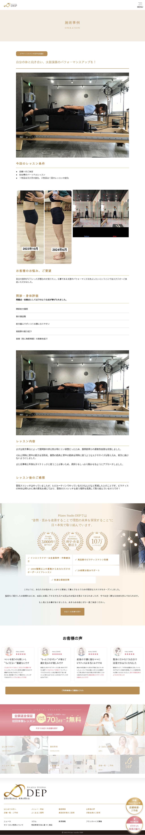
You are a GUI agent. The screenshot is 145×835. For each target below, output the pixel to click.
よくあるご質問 (37, 813)
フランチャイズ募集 (94, 821)
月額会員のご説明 (93, 813)
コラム (34, 821)
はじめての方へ (10, 809)
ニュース (7, 821)
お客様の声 (90, 809)
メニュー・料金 (37, 809)
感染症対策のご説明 (67, 813)
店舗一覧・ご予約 (11, 813)
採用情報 (62, 821)
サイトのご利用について (13, 825)
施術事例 (62, 809)
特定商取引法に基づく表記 (42, 825)
